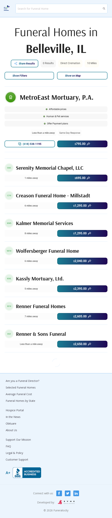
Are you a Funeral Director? (22, 381)
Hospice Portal (15, 410)
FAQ (8, 446)
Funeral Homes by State (20, 401)
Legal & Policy (14, 453)
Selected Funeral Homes (21, 387)
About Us (11, 430)
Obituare (11, 423)
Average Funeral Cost (19, 394)
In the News (13, 417)
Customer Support (17, 459)
